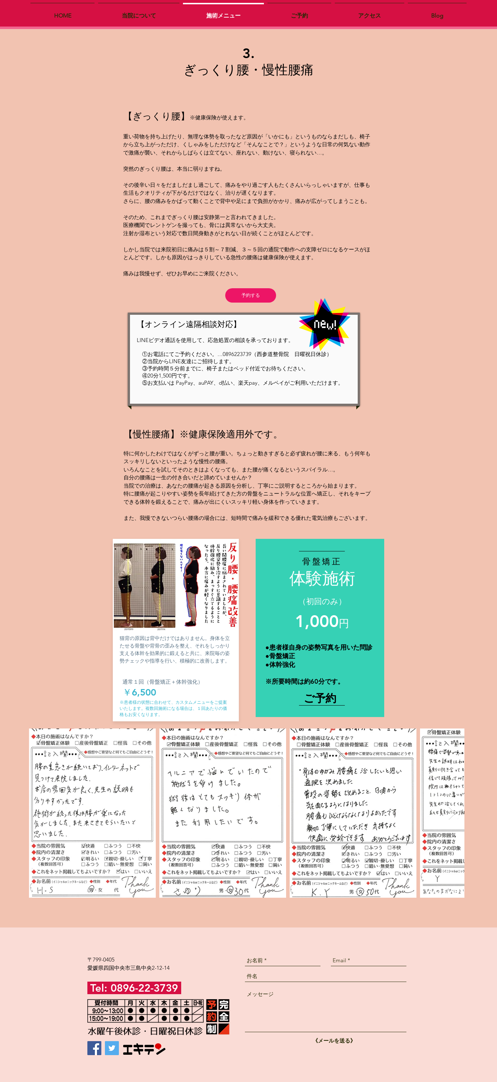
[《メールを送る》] (334, 1040)
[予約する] (250, 295)
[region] (320, 630)
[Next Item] (452, 813)
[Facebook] (94, 1048)
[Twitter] (112, 1048)
